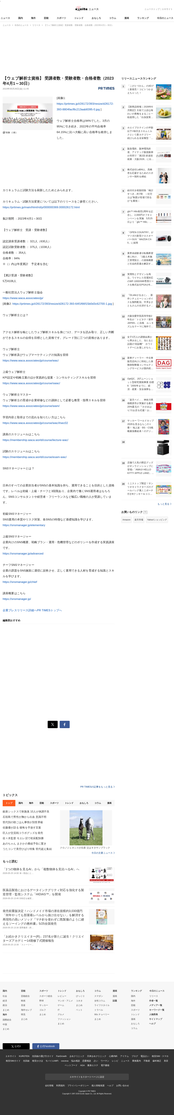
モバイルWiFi (52, 1061)
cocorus (64, 1061)
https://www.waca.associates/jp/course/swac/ (31, 383)
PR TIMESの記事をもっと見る (97, 786)
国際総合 (7, 1019)
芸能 (46, 18)
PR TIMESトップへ (49, 610)
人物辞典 (153, 1014)
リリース (153, 996)
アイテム (124, 1056)
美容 (166, 1061)
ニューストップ (152, 9)
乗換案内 (136, 1061)
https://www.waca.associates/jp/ (23, 298)
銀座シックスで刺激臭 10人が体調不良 (26, 811)
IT (59, 1010)
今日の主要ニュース (103, 853)
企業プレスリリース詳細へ (20, 610)
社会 (5, 996)
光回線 (26, 1061)
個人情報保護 (98, 1085)
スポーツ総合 (45, 996)
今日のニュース (165, 18)
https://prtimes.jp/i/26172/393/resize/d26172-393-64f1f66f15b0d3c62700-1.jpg (62, 303)
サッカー (43, 1005)
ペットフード (71, 1065)
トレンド (79, 18)
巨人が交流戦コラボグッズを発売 (23, 832)
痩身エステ (92, 1065)
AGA (82, 1065)
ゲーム (61, 1005)
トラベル (98, 1010)
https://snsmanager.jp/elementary (24, 525)
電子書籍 (105, 1065)
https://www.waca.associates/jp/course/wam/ (31, 406)
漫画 (126, 18)
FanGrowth (61, 1056)
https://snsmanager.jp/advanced (23, 553)
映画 (23, 1000)
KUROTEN (24, 1056)
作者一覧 (153, 1000)
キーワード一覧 (156, 1010)
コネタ (79, 1000)
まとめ (6, 1010)
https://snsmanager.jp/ (17, 599)
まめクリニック (76, 1056)
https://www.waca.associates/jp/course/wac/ (31, 360)
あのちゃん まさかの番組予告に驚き (24, 843)
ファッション (64, 1019)
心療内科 (113, 1056)
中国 (5, 1024)
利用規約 (60, 1085)
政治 (5, 1005)
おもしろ (96, 18)
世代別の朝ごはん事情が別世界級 (23, 822)
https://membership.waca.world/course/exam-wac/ (35, 457)
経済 (5, 1000)
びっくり (80, 996)
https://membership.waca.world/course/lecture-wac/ (35, 440)
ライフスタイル (102, 1005)
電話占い (144, 1056)
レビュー (62, 996)
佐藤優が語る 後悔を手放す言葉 (22, 827)
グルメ (61, 1014)
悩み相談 (75, 1061)
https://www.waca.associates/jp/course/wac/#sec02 (35, 423)
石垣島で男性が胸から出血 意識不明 (24, 816)
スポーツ (61, 18)
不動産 (147, 1061)
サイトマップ (155, 1019)
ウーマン (105, 1061)
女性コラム (99, 1000)
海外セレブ (26, 1010)
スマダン (98, 996)
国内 (20, 18)
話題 (115, 1000)
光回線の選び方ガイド (43, 1056)
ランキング (143, 18)
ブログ (135, 1056)
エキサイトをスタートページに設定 (87, 1077)
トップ (9, 803)
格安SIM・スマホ (160, 1056)
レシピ (115, 1061)
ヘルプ (152, 1023)
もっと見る (164, 504)
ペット (79, 1010)
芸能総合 (25, 996)
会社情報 (49, 1085)
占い (96, 1061)
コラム (112, 18)
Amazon (126, 519)
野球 (41, 1000)
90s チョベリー (101, 1014)
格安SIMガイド (13, 1061)
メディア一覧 (155, 1005)
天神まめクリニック (96, 1056)
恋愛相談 (86, 1061)
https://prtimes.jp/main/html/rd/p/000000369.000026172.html (41, 207)
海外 (33, 18)
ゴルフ (42, 1010)
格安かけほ (37, 1061)
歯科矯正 (156, 1061)
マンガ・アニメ (65, 1000)
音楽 (23, 1005)
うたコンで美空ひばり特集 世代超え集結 (27, 849)
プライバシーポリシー (78, 1085)
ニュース (5, 18)
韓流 (23, 1014)
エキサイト (167, 9)
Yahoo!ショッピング (157, 519)
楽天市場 (138, 519)
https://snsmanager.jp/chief (20, 582)
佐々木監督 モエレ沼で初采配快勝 (23, 838)
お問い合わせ (122, 1085)
